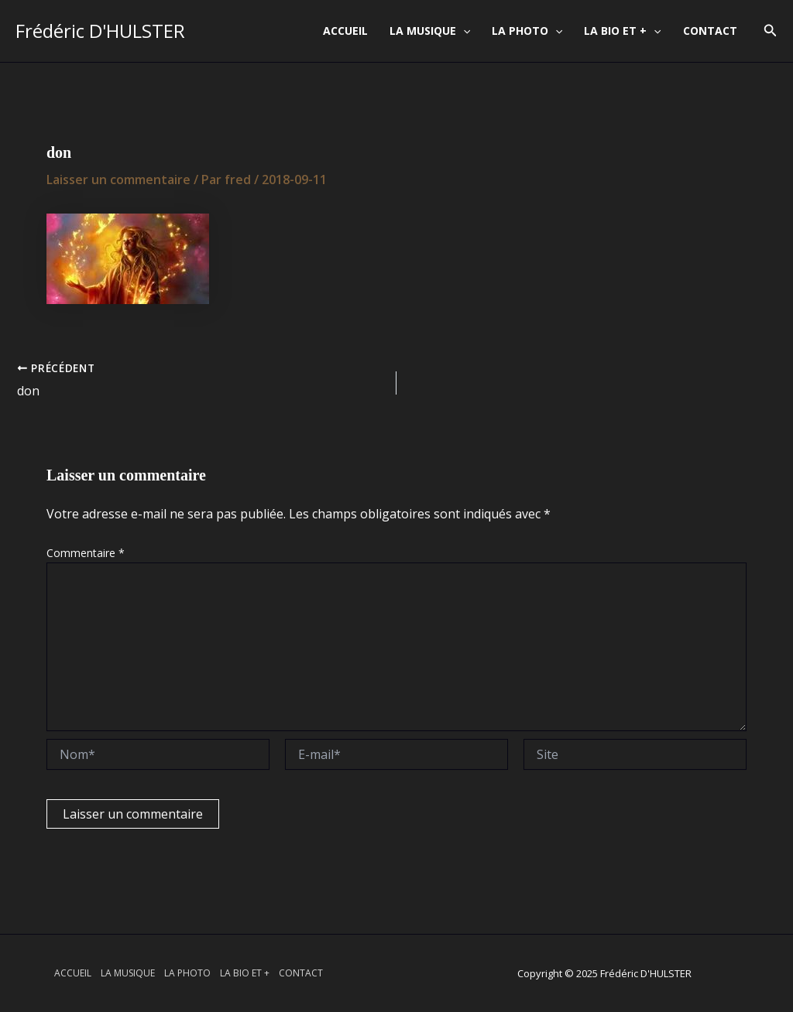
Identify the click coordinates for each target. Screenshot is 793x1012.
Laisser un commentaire (118, 179)
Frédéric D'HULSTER (100, 30)
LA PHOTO (527, 31)
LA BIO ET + (622, 31)
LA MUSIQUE (430, 31)
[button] (771, 31)
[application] (463, 31)
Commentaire (85, 552)
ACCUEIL (345, 30)
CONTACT (710, 30)
